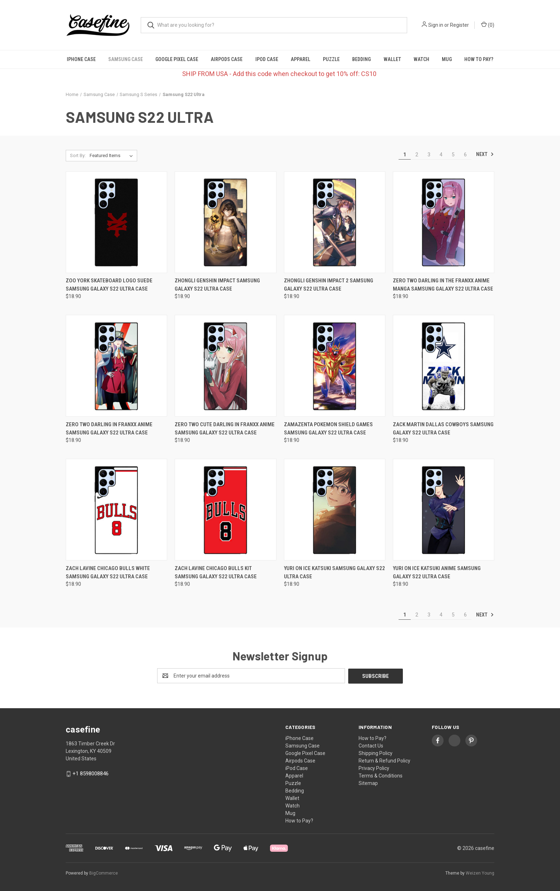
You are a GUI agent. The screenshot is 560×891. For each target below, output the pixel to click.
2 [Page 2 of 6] (416, 154)
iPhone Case (81, 59)
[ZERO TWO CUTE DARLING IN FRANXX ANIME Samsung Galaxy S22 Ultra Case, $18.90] (225, 365)
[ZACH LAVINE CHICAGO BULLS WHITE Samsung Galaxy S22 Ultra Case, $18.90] (116, 509)
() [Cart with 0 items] (487, 24)
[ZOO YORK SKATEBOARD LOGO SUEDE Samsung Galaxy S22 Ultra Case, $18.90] (116, 222)
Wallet (392, 59)
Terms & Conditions (380, 775)
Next (485, 154)
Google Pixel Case (176, 59)
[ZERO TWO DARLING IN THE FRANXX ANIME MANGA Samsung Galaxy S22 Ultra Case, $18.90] (443, 222)
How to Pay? (478, 59)
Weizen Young (480, 872)
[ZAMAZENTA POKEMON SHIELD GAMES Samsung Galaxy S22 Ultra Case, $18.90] (334, 365)
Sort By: (78, 155)
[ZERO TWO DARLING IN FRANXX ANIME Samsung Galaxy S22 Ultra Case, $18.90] (116, 365)
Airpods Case (226, 59)
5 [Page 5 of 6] (453, 154)
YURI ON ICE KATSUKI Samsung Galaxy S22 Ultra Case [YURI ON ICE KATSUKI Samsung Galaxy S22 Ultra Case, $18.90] (334, 572)
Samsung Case (125, 59)
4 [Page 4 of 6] (441, 154)
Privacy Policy (374, 768)
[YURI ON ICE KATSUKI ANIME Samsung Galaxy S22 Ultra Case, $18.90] (443, 509)
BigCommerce (103, 872)
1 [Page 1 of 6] (404, 154)
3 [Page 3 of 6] (429, 154)
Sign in (435, 25)
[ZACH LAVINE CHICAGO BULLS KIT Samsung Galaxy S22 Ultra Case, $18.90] (225, 509)
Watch (421, 59)
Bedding (361, 59)
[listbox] (113, 155)
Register (459, 25)
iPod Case (266, 59)
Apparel (300, 59)
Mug (447, 59)
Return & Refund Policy (384, 760)
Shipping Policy (375, 753)
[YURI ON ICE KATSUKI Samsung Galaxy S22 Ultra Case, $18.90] (334, 509)
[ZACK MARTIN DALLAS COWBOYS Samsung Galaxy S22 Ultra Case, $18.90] (443, 365)
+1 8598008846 (90, 773)
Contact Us (371, 745)
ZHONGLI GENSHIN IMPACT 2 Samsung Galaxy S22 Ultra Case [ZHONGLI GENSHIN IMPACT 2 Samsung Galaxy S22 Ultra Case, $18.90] (328, 284)
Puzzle (331, 59)
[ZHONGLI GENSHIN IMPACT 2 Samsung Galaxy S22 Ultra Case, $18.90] (334, 222)
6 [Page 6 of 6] (465, 154)
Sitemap (368, 783)
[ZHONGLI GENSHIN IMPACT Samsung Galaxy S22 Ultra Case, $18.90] (225, 222)
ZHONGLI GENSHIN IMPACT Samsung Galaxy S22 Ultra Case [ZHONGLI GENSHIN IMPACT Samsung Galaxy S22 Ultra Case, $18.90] (217, 284)
